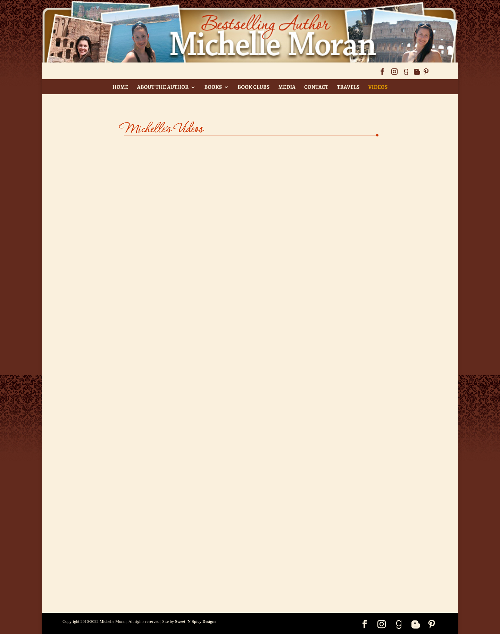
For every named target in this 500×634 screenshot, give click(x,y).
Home (120, 87)
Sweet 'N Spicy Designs (195, 621)
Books (213, 87)
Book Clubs (253, 87)
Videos (378, 87)
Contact (316, 87)
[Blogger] (416, 74)
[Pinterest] (426, 73)
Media (286, 87)
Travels (348, 87)
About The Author (163, 87)
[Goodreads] (406, 74)
